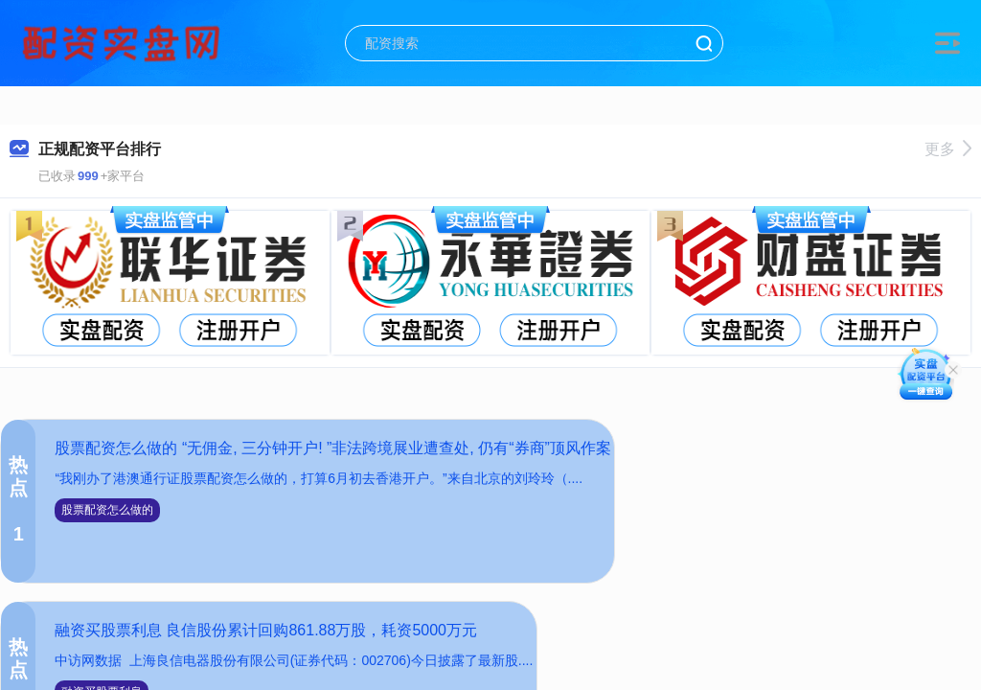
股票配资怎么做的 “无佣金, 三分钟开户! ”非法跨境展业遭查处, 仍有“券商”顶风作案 (332, 448)
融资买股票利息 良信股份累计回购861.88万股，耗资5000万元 (266, 630)
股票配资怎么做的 (107, 510)
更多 (947, 149)
